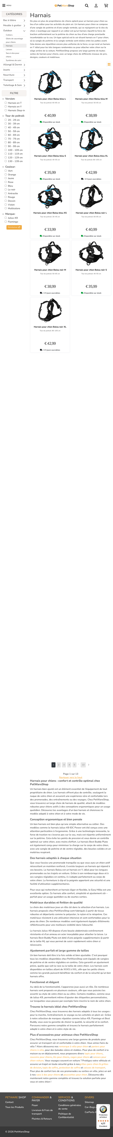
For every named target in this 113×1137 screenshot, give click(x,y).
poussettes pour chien (75, 1074)
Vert (10, 170)
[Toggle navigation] (6, 6)
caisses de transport (94, 1067)
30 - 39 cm (14, 123)
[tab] (14, 99)
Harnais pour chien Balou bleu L (50, 98)
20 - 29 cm (14, 120)
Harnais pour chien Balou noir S (91, 269)
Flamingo (13, 221)
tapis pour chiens (94, 1053)
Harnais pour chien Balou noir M (50, 269)
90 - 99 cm (14, 146)
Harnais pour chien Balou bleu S (50, 155)
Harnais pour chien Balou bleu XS (50, 212)
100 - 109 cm (15, 150)
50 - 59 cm (14, 131)
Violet (11, 204)
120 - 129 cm (15, 157)
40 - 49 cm (14, 127)
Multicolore (14, 208)
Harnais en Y (15, 106)
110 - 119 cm (15, 153)
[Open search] (87, 5)
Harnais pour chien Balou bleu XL (91, 155)
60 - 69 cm (14, 135)
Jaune (11, 178)
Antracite (13, 193)
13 (83, 764)
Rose (10, 182)
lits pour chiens (61, 1057)
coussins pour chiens (41, 1057)
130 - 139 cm (15, 161)
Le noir (11, 189)
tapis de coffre (50, 1067)
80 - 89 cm (14, 142)
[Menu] (108, 1106)
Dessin (11, 201)
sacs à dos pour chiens (48, 1074)
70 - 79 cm (14, 138)
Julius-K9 (13, 218)
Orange (12, 174)
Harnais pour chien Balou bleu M (91, 98)
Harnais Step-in (16, 110)
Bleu (10, 186)
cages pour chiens (80, 1057)
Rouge (11, 197)
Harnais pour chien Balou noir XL (50, 326)
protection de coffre (69, 1067)
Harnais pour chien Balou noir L (91, 212)
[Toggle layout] (109, 64)
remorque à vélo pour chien (73, 1046)
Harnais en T (15, 103)
